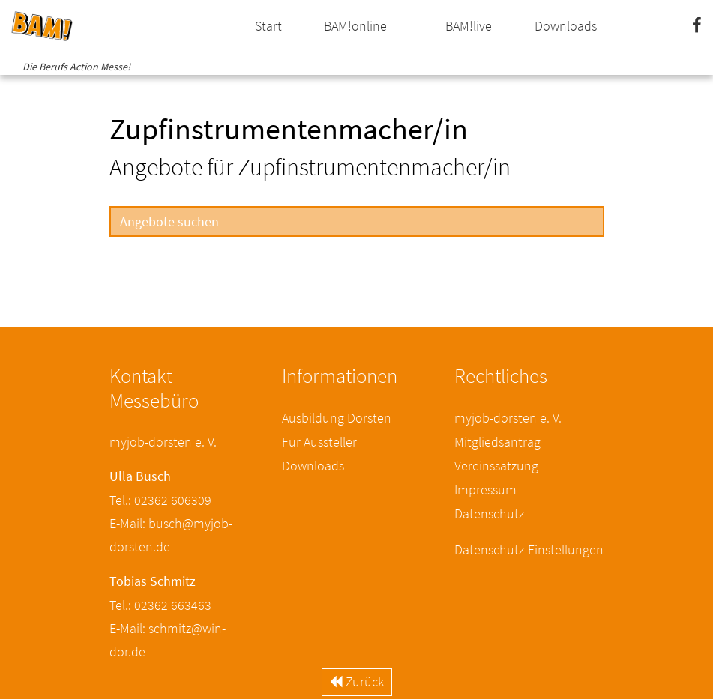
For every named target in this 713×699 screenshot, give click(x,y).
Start (268, 25)
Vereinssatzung (496, 465)
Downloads (566, 25)
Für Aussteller (319, 441)
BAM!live (468, 25)
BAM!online (355, 25)
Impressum (485, 489)
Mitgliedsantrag (497, 441)
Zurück (357, 681)
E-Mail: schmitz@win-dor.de (167, 640)
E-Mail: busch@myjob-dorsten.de (170, 535)
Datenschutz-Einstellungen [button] (529, 549)
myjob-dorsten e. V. (508, 417)
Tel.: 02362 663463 (160, 605)
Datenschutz (489, 513)
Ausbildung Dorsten (336, 417)
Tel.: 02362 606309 (160, 500)
